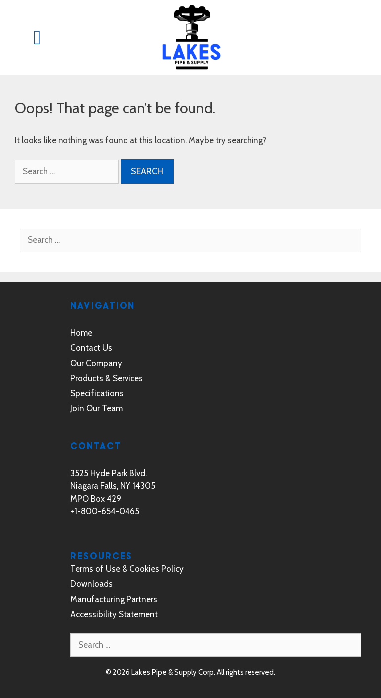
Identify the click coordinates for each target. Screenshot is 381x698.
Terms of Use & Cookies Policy (127, 569)
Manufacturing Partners (113, 599)
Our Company (96, 363)
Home (81, 333)
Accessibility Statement (114, 614)
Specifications (97, 393)
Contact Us (91, 348)
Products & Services (106, 378)
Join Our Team (96, 408)
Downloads (91, 584)
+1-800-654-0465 (104, 511)
